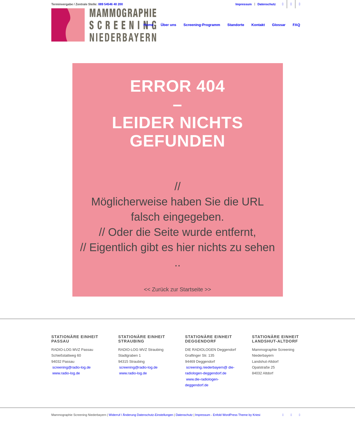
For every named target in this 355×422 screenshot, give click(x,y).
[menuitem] (244, 4)
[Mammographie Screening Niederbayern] (103, 25)
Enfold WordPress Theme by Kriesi (236, 414)
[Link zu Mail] (299, 4)
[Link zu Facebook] (283, 4)
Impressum (243, 4)
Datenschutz (267, 4)
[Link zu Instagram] (291, 4)
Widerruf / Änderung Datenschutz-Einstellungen (141, 414)
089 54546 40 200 (110, 4)
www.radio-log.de (66, 373)
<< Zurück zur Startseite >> (177, 289)
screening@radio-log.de (71, 367)
